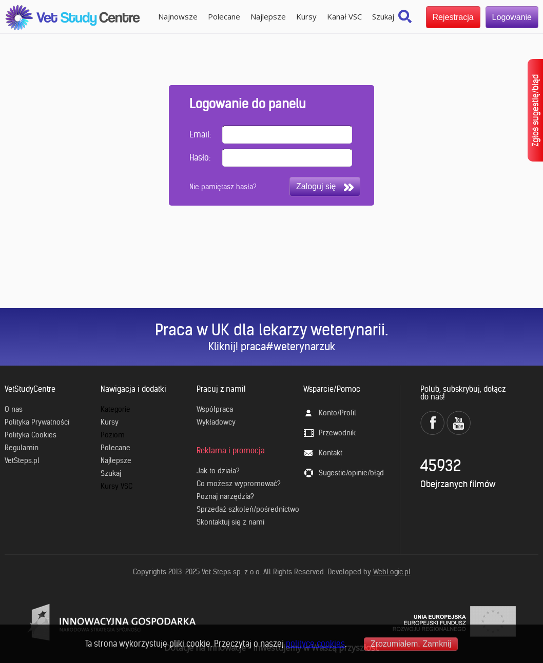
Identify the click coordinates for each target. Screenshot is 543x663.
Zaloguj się (325, 186)
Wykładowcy (216, 422)
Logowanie (512, 17)
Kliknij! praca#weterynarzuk (271, 346)
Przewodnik (337, 432)
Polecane (224, 16)
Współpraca (215, 409)
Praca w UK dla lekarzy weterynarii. (271, 329)
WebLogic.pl (392, 571)
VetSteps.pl (22, 460)
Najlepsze (268, 16)
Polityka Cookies (30, 434)
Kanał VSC (344, 16)
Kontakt (330, 452)
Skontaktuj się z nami (230, 522)
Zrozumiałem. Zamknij (411, 643)
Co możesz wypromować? (239, 483)
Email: (200, 134)
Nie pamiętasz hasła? (223, 186)
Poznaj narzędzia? (225, 496)
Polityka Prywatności (37, 422)
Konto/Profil (337, 412)
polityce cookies (315, 643)
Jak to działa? (218, 470)
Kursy (306, 16)
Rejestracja (453, 17)
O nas (14, 409)
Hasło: (199, 157)
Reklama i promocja (231, 450)
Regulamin (21, 447)
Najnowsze (178, 16)
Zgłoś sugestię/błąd (535, 110)
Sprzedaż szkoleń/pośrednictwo (248, 509)
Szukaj (383, 16)
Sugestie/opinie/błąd (351, 472)
